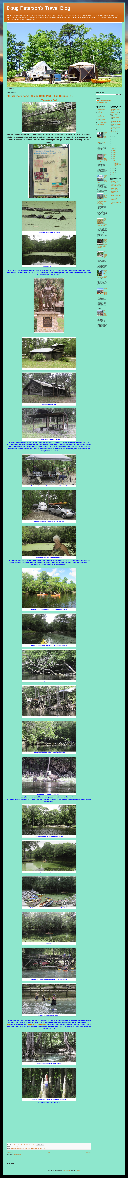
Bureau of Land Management (100, 117)
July (114, 154)
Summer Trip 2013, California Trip (115, 187)
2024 (113, 139)
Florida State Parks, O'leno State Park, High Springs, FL (40, 96)
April (114, 160)
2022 (113, 143)
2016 (113, 172)
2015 (113, 174)
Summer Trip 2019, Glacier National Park (116, 194)
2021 (113, 145)
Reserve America (101, 126)
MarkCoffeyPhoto (66, 1170)
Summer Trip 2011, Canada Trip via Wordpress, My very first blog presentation (116, 183)
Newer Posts (10, 1152)
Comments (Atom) (17, 1154)
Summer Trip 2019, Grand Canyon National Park (115, 198)
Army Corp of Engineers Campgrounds (100, 114)
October (115, 150)
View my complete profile (101, 102)
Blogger (78, 1170)
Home (49, 1152)
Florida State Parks (14, 1146)
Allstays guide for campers (101, 110)
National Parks (114, 112)
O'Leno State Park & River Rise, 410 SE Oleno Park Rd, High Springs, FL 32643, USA (28, 1148)
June (114, 156)
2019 (113, 148)
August (114, 152)
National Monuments (116, 117)
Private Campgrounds (116, 124)
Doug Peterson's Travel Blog (38, 8)
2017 (113, 170)
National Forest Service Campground (116, 121)
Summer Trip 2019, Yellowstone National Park (116, 202)
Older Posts (88, 1152)
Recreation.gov (100, 124)
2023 (113, 141)
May (114, 158)
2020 (113, 147)
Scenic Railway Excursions (114, 132)
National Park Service (102, 122)
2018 (113, 168)
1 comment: (31, 1144)
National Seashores (115, 128)
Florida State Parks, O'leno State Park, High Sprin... (117, 164)
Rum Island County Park (37, 1024)
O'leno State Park (49, 100)
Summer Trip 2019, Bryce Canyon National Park (115, 191)
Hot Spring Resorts (115, 127)
